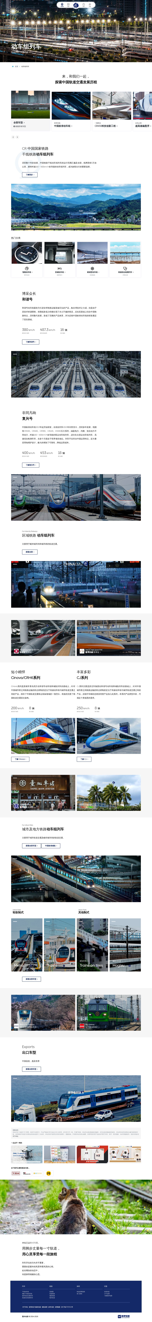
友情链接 (57, 1307)
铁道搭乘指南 (81, 1292)
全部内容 (107, 1292)
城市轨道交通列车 (27, 1296)
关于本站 (15, 1136)
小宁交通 (107, 1294)
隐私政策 (44, 1307)
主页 (14, 66)
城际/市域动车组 (27, 1294)
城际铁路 (52, 1296)
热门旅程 (79, 1294)
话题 (89, 5)
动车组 (62, 5)
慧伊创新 (25, 1316)
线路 (68, 5)
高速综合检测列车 (27, 1298)
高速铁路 (52, 1294)
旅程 (83, 5)
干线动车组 (25, 1292)
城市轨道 (52, 1298)
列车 (23, 1286)
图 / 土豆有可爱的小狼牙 (131, 396)
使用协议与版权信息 (35, 1307)
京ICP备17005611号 (67, 1307)
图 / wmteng (69, 809)
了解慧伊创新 (108, 1296)
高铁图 (51, 1292)
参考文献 (51, 1307)
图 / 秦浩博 (136, 519)
